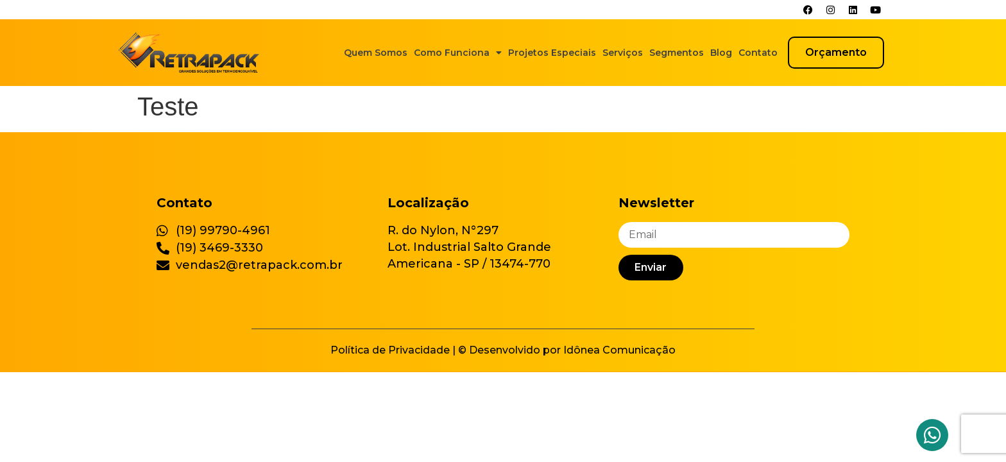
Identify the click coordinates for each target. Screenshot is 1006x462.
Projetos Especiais (552, 52)
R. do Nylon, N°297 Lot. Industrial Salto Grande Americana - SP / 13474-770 (469, 247)
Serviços (622, 52)
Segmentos (676, 52)
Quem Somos (375, 52)
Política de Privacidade (390, 350)
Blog (721, 52)
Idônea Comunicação (619, 350)
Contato (758, 52)
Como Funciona (458, 53)
